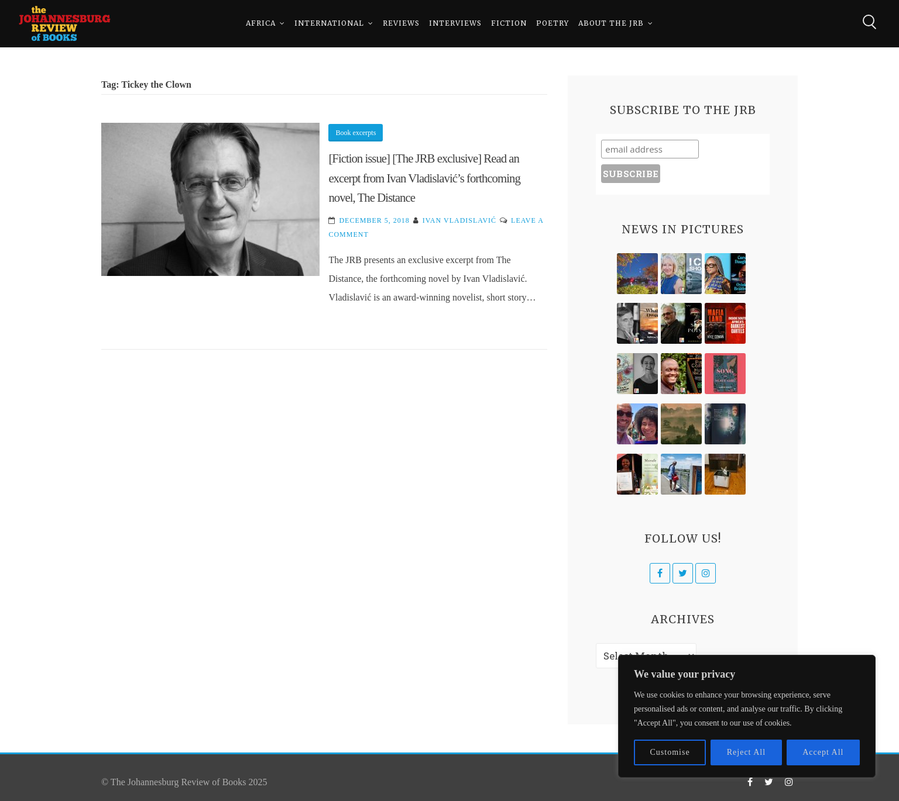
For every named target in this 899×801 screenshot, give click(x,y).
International (329, 23)
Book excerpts (355, 133)
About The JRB (611, 23)
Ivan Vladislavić (459, 220)
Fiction (509, 23)
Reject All (746, 752)
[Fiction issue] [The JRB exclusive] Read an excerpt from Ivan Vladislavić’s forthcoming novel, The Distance (424, 177)
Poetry (552, 23)
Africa (261, 23)
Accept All (822, 752)
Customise (670, 752)
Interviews (455, 23)
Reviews (401, 23)
